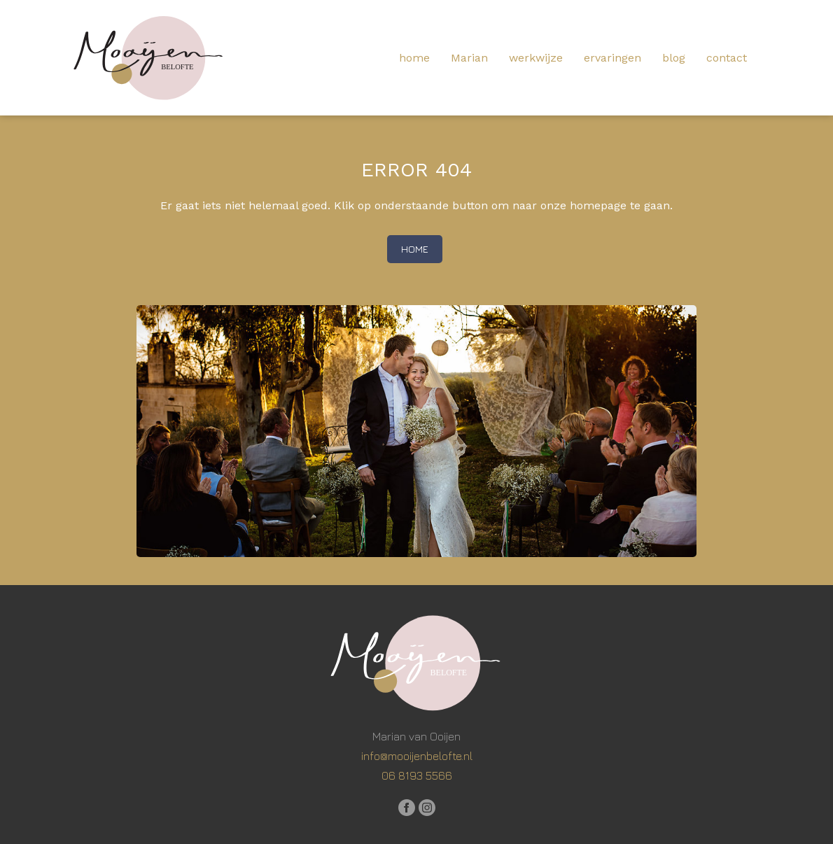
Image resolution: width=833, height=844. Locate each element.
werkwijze (536, 57)
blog (673, 57)
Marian (469, 57)
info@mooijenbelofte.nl (416, 756)
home (414, 57)
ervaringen (612, 57)
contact (726, 57)
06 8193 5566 (417, 775)
